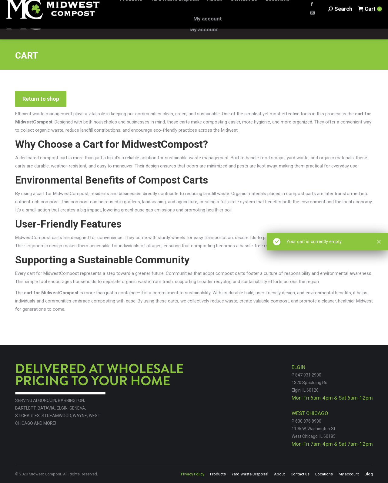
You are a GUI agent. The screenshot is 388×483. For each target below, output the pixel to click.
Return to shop (40, 99)
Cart (370, 19)
